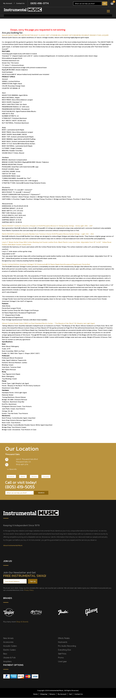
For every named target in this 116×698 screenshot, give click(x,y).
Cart (70, 694)
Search (41, 493)
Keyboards (62, 642)
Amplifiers (7, 662)
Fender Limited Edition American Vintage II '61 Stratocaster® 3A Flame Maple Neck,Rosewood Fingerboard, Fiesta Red (46, 264)
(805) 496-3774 (41, 3)
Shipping (43, 694)
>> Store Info (12, 469)
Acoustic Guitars (10, 646)
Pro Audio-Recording (67, 646)
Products (11, 477)
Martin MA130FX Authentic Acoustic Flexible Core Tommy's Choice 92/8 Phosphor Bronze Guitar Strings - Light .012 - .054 (48, 234)
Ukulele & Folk (9, 658)
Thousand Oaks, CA (23, 462)
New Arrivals (8, 638)
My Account (8, 3)
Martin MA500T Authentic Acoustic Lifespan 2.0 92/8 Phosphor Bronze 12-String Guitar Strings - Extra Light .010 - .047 (47, 226)
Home (35, 694)
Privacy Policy (29, 590)
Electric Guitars (9, 650)
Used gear (62, 662)
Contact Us (21, 3)
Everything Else (64, 650)
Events (23, 477)
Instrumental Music (56, 690)
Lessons (46, 477)
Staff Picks (62, 654)
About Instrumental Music (12, 545)
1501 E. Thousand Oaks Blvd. (27, 459)
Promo (61, 658)
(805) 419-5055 (20, 487)
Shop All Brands (22, 622)
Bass (5, 654)
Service (34, 477)
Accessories (8, 642)
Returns (52, 694)
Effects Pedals (64, 638)
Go (105, 3)
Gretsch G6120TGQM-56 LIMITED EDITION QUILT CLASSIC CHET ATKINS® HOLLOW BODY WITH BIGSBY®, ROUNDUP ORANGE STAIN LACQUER (55, 35)
